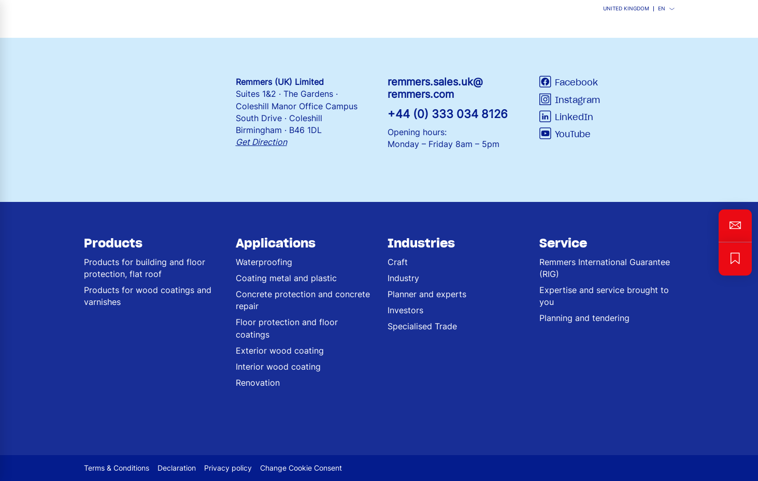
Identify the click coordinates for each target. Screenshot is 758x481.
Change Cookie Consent (301, 467)
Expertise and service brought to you (604, 296)
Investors (405, 310)
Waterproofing (264, 262)
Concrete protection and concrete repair (303, 300)
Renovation (258, 382)
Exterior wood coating (280, 350)
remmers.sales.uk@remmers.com (435, 88)
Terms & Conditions (116, 467)
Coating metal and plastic (286, 278)
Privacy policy (228, 467)
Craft (398, 262)
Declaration (177, 467)
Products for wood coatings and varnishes (147, 296)
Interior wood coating (278, 366)
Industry (403, 278)
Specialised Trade (422, 326)
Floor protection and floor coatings (287, 328)
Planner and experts (427, 294)
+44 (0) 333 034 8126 (448, 114)
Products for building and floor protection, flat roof (144, 268)
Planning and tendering (584, 318)
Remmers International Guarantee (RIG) (604, 268)
